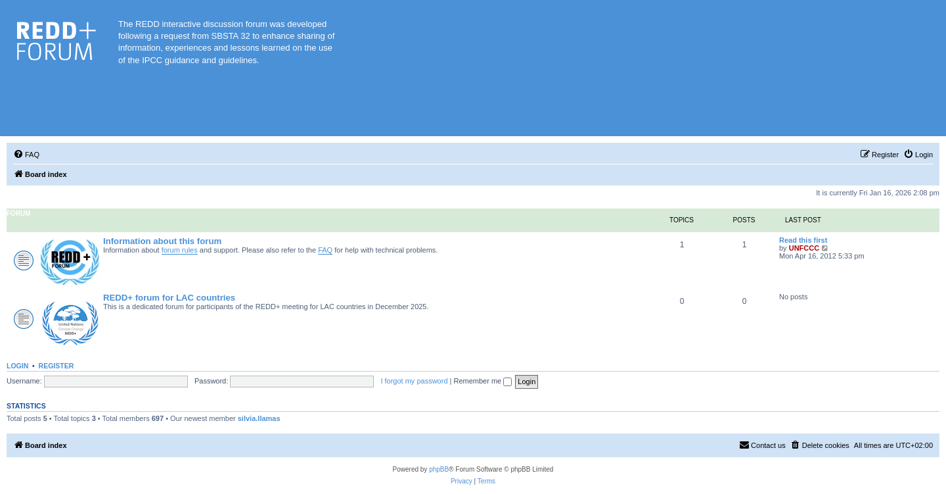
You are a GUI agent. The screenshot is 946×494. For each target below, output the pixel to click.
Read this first (803, 240)
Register (56, 366)
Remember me (482, 381)
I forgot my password (413, 381)
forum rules (180, 250)
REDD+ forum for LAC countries (169, 298)
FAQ (325, 250)
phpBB (439, 469)
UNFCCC (804, 248)
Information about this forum (162, 241)
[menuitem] (26, 154)
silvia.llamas (259, 418)
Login (17, 366)
